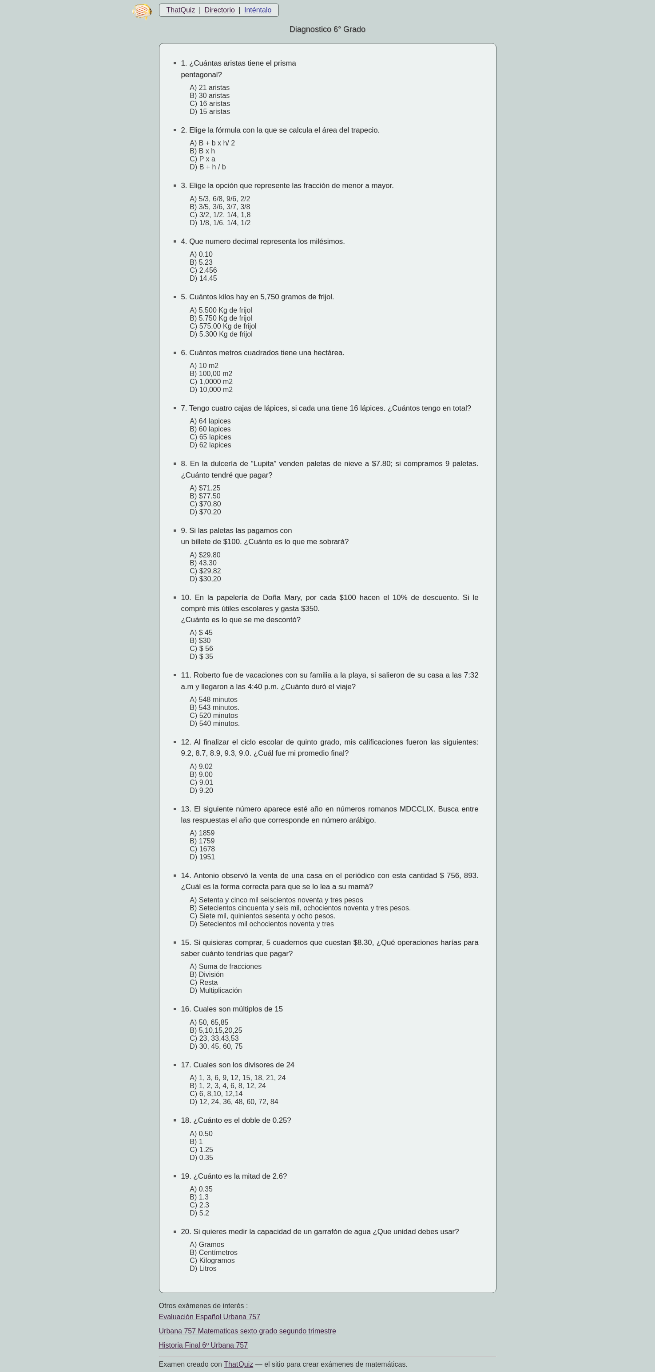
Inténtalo (257, 10)
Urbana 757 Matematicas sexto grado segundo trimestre (247, 1331)
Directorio (219, 10)
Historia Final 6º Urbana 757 (203, 1345)
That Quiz (238, 1364)
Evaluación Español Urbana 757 (210, 1317)
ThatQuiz (181, 10)
